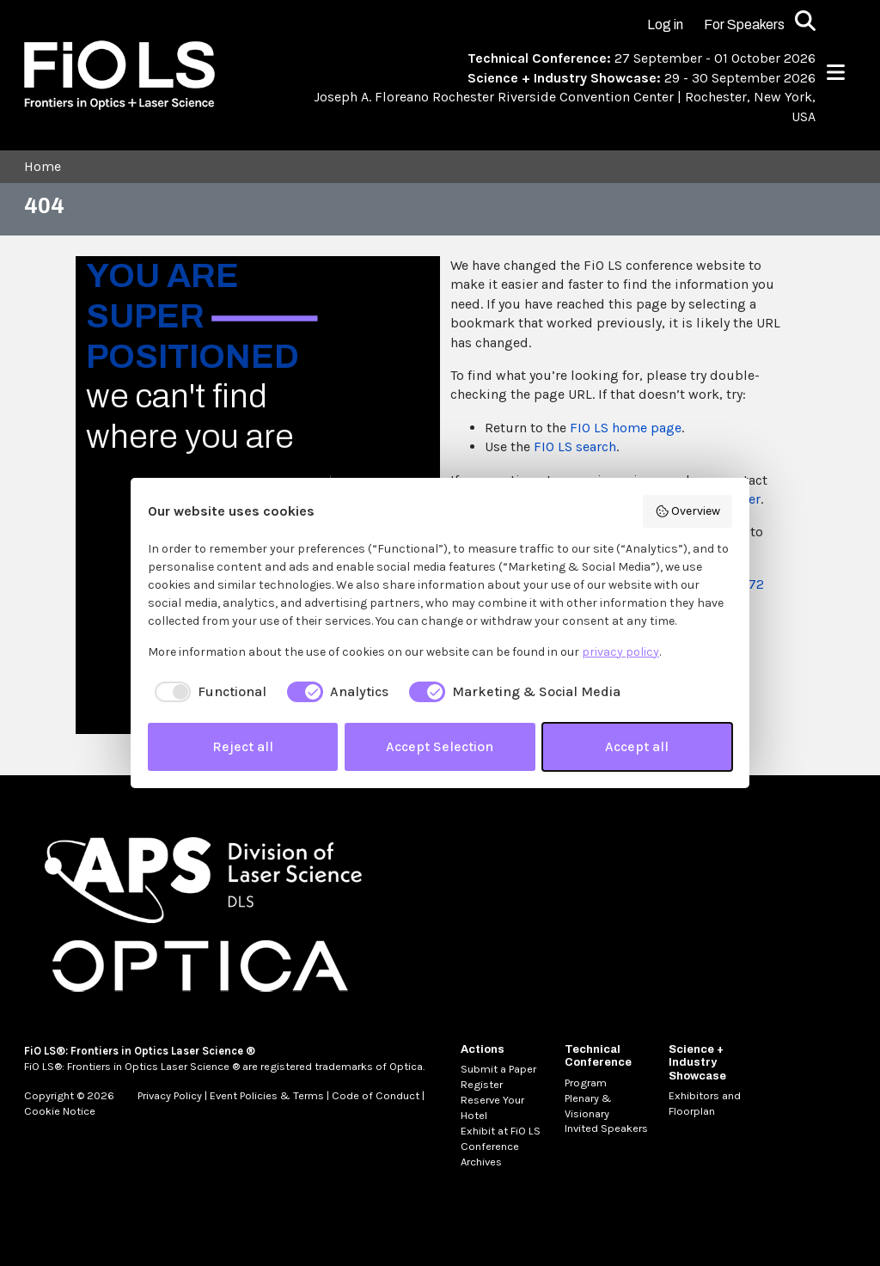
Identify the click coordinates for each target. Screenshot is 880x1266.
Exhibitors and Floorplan (705, 1103)
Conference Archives (490, 1154)
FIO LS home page (625, 427)
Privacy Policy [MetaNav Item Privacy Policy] (170, 1095)
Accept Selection (439, 746)
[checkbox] (207, 692)
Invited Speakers (606, 1128)
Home (42, 166)
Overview (688, 511)
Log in (665, 24)
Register (482, 1084)
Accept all (637, 746)
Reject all (242, 746)
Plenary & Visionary (588, 1106)
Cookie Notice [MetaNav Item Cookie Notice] (59, 1110)
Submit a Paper (498, 1068)
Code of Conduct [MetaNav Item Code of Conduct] (375, 1095)
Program (586, 1082)
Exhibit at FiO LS (501, 1130)
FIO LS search (575, 446)
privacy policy (620, 652)
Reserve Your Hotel (492, 1107)
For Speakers (744, 24)
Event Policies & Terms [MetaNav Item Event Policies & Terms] (267, 1095)
